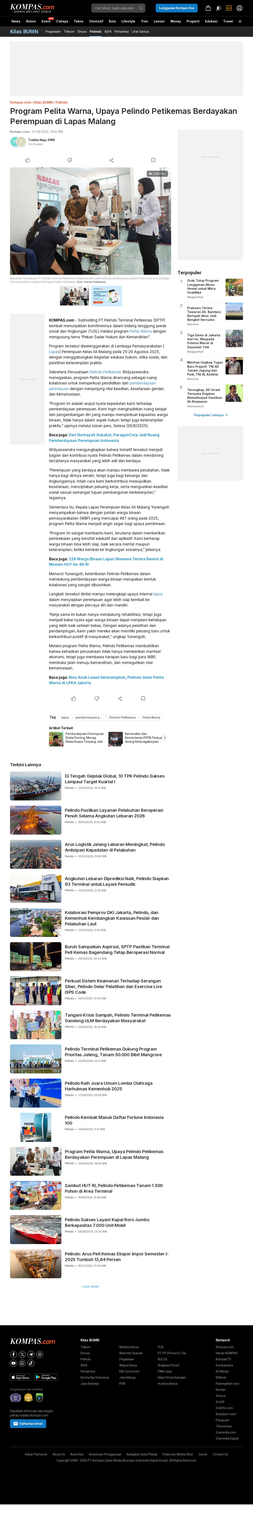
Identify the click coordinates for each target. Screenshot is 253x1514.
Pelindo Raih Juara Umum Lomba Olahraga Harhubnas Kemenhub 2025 (108, 1086)
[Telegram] (30, 1354)
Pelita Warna (141, 331)
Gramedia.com (226, 1432)
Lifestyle (128, 21)
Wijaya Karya (128, 1365)
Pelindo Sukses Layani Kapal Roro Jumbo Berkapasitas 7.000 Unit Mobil (107, 1222)
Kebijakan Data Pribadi (142, 1454)
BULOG (162, 1359)
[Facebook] (13, 1354)
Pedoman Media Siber (178, 1454)
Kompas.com (20, 102)
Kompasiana (224, 1365)
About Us (58, 1454)
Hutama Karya (167, 1383)
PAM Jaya (165, 1371)
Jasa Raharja (90, 1383)
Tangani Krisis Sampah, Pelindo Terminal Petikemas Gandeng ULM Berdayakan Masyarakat (118, 1017)
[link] (229, 8)
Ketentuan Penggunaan (105, 1454)
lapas (158, 594)
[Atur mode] (218, 8)
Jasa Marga (127, 1377)
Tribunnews (224, 1426)
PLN (160, 1347)
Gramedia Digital (227, 1438)
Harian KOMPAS (227, 1353)
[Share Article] (111, 160)
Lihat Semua (140, 31)
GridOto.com (224, 1408)
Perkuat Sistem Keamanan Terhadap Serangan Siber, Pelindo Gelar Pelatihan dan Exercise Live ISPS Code (113, 986)
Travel (228, 21)
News (16, 21)
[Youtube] (13, 1363)
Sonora (221, 1396)
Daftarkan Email (28, 1423)
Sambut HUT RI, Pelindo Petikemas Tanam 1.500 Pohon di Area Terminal (114, 1188)
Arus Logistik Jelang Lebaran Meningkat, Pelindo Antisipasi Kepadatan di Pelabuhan (115, 847)
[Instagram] (39, 1354)
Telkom (69, 31)
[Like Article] (28, 160)
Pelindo (95, 31)
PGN (122, 1383)
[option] (78, 739)
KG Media (222, 1371)
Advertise (77, 1454)
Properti (193, 21)
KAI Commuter (129, 1371)
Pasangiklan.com (227, 1383)
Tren (144, 21)
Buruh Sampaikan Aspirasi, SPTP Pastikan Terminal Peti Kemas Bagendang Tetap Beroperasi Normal (117, 949)
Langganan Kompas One (176, 8)
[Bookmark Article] (153, 160)
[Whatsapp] (22, 1363)
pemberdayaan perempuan (90, 717)
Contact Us (220, 1454)
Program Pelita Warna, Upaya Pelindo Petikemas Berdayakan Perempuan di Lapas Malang (114, 1154)
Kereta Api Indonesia (95, 1377)
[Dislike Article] (69, 160)
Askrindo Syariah (131, 1353)
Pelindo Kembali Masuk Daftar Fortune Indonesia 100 (114, 1120)
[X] (22, 1354)
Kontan (221, 1389)
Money (175, 21)
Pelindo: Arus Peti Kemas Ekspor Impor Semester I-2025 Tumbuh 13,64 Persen (117, 1256)
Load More (90, 1286)
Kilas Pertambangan (172, 1377)
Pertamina (122, 31)
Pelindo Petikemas (105, 372)
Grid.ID (220, 1402)
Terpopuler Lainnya (210, 415)
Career (203, 1454)
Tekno (78, 21)
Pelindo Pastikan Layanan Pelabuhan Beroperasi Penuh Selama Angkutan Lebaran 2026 (114, 813)
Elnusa (82, 31)
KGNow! (221, 1377)
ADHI (108, 31)
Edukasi (211, 21)
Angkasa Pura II (168, 1365)
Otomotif (96, 21)
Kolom (31, 21)
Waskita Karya (129, 1347)
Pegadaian (53, 31)
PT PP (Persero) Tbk (172, 1353)
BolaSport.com (226, 1414)
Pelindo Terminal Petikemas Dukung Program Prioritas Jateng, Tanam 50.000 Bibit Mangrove (113, 1051)
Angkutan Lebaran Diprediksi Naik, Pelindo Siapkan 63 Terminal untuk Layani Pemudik (117, 881)
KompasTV (223, 1359)
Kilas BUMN (43, 102)
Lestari (159, 22)
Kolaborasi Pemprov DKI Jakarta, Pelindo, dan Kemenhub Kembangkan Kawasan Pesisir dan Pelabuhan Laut (112, 918)
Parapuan (222, 1420)
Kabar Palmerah (36, 1454)
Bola (112, 21)
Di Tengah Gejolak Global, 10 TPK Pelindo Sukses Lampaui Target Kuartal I (115, 778)
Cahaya (62, 21)
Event (46, 21)
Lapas (54, 352)
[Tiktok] (30, 1363)
